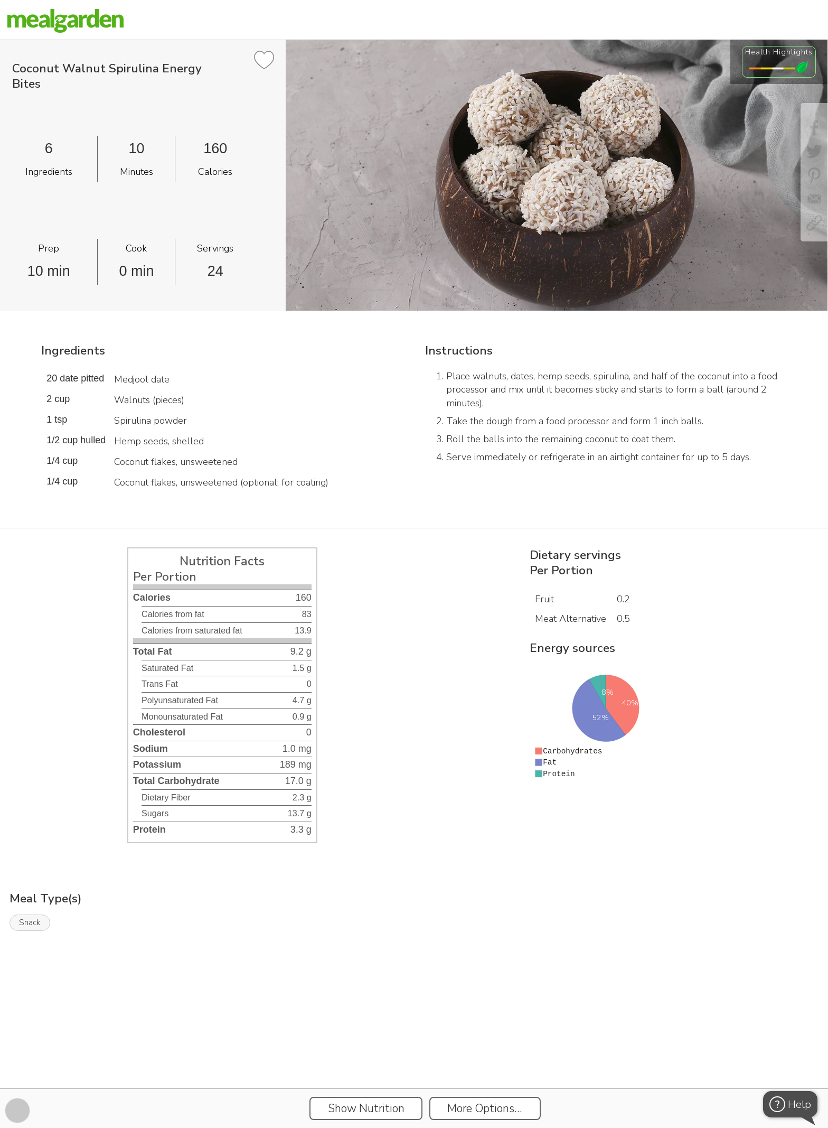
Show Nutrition (366, 1108)
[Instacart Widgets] (414, 1052)
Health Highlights (779, 51)
